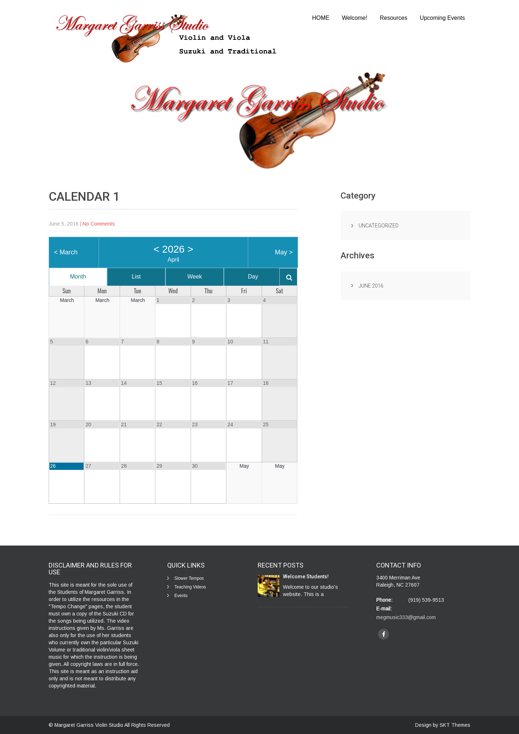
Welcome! (354, 18)
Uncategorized (379, 225)
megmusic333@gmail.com (406, 617)
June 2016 (371, 286)
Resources (393, 18)
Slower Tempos (189, 578)
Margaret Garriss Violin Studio (89, 725)
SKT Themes (455, 725)
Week (194, 276)
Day (253, 276)
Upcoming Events (442, 18)
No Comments (99, 224)
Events (181, 595)
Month (78, 276)
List (136, 276)
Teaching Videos (190, 587)
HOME (320, 18)
